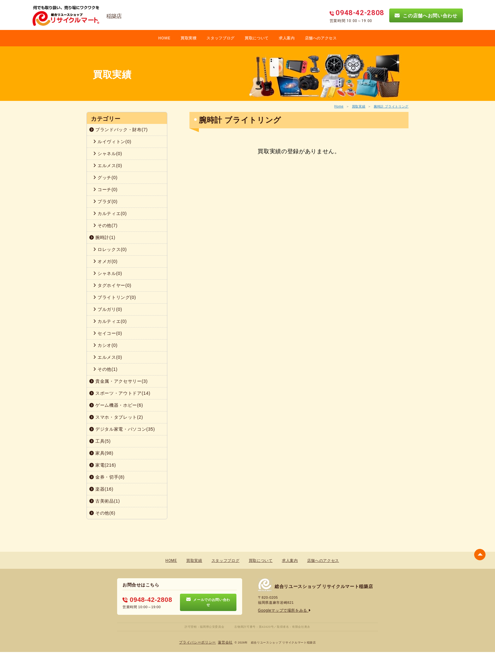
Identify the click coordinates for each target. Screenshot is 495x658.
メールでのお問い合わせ (208, 602)
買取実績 (359, 106)
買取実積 (189, 38)
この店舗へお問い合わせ (426, 15)
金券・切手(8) (107, 477)
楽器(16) (101, 489)
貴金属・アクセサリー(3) (118, 381)
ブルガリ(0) (107, 309)
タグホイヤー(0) (112, 285)
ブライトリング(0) (114, 297)
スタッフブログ (220, 38)
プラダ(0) (105, 201)
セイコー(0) (107, 333)
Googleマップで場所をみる (282, 610)
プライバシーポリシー (198, 642)
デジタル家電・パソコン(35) (122, 429)
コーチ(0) (105, 189)
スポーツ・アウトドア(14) (119, 393)
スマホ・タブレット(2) (116, 417)
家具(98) (101, 453)
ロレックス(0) (110, 249)
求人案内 (287, 38)
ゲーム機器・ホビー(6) (116, 405)
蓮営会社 (223, 642)
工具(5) (100, 441)
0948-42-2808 (144, 599)
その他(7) (105, 225)
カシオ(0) (105, 345)
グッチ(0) (105, 177)
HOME (164, 38)
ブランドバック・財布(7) (118, 129)
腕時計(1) (102, 237)
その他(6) (102, 512)
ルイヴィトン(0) (112, 141)
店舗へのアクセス (321, 38)
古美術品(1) (104, 501)
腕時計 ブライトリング (391, 106)
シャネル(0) (107, 153)
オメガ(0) (105, 261)
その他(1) (105, 369)
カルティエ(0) (110, 213)
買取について (257, 38)
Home (338, 106)
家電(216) (102, 465)
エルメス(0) (107, 165)
